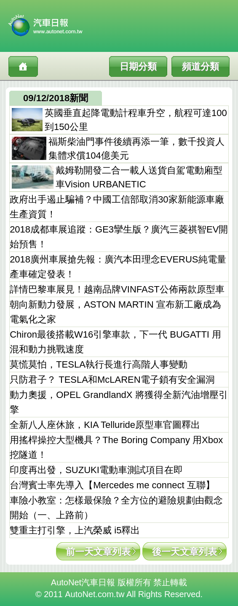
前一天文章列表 (98, 551)
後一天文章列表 (184, 551)
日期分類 (138, 66)
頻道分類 (200, 66)
